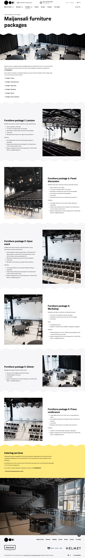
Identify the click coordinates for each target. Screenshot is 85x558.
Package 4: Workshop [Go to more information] (10, 89)
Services (18, 7)
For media (57, 7)
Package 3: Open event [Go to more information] (10, 85)
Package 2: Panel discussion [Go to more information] (12, 82)
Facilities (27, 7)
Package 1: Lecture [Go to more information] (9, 78)
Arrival (43, 7)
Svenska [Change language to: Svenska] (72, 2)
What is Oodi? (8, 7)
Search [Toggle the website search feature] (77, 7)
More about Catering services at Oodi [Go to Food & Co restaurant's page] (14, 471)
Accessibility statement (36, 555)
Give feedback (77, 555)
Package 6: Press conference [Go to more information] (12, 97)
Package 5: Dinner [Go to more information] (9, 93)
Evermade (51, 555)
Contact (49, 7)
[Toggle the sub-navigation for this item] (12, 7)
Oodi (9, 3)
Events (36, 7)
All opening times (47, 3)
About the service (27, 555)
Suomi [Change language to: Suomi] (67, 2)
